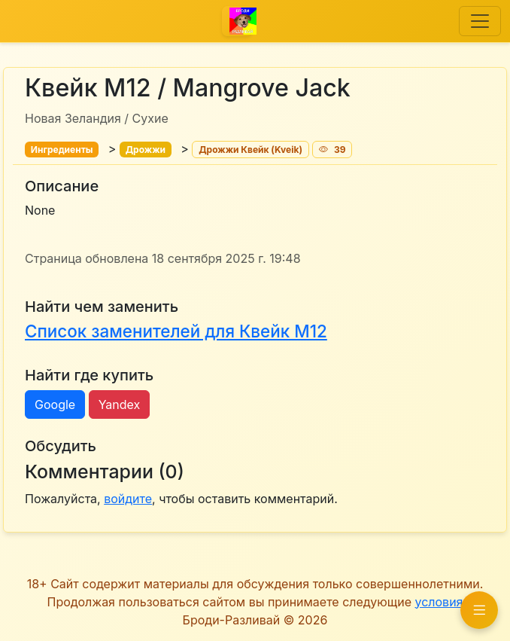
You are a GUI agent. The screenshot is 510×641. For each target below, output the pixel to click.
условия (438, 601)
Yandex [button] (120, 404)
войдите (128, 498)
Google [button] (55, 404)
